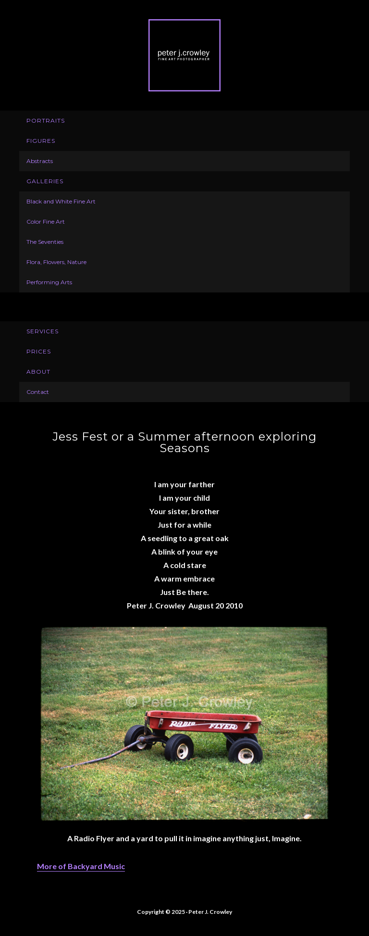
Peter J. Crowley (184, 55)
